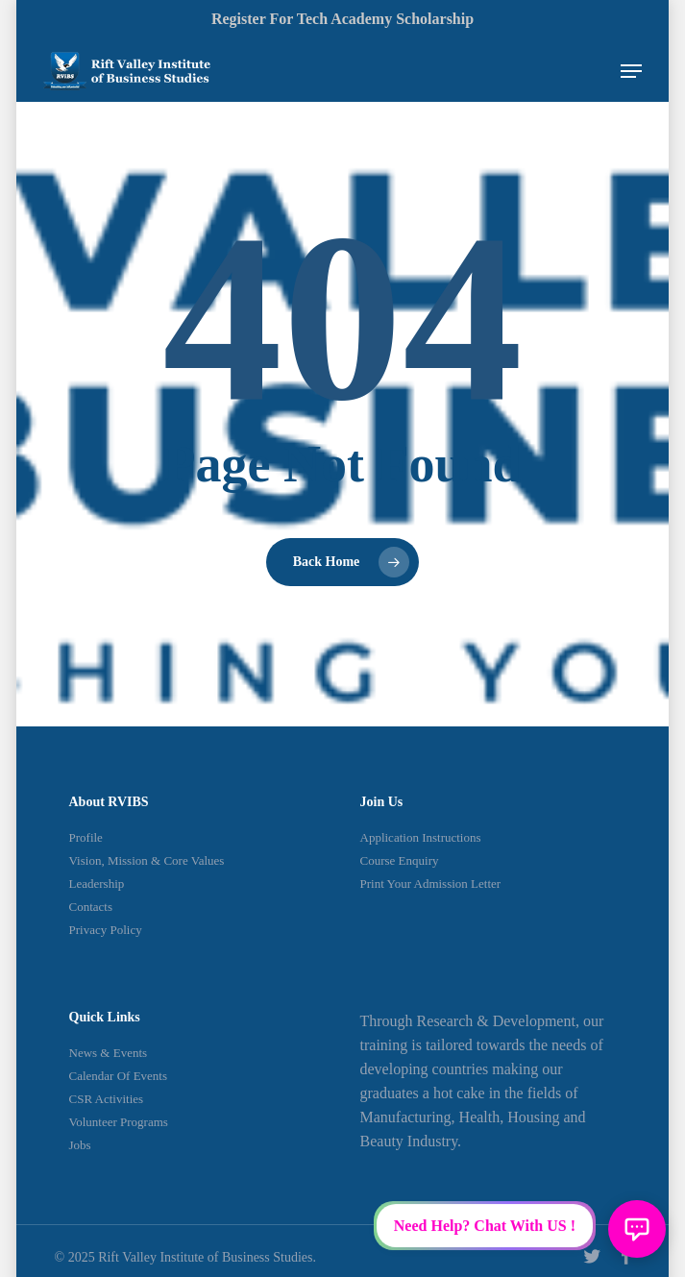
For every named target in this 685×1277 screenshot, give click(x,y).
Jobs (80, 1145)
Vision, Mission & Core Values (147, 860)
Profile (86, 837)
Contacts (91, 906)
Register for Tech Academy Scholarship (342, 19)
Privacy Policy (105, 929)
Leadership (97, 883)
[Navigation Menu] (631, 71)
